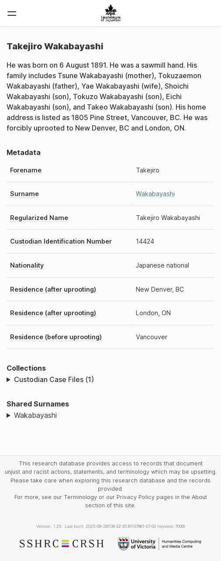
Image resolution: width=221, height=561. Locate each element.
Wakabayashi (155, 193)
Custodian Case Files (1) (54, 379)
